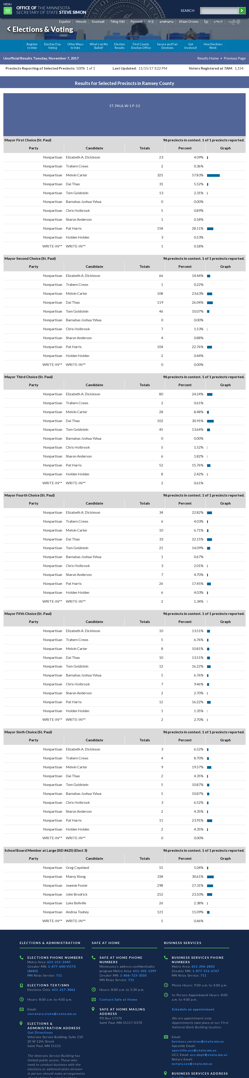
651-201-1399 (144, 971)
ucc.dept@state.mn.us (208, 1055)
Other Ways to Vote (75, 45)
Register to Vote (32, 45)
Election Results (119, 45)
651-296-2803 (203, 966)
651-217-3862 (63, 989)
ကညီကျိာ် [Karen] (234, 21)
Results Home (208, 58)
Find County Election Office (141, 45)
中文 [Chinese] (151, 21)
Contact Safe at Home (118, 999)
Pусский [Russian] (137, 21)
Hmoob (81, 21)
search (187, 10)
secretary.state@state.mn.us (52, 1014)
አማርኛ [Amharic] (218, 21)
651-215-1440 (58, 962)
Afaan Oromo (189, 21)
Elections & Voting (39, 29)
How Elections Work (213, 45)
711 (59, 975)
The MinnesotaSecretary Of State (51, 9)
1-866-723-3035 (133, 975)
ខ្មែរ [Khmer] (206, 21)
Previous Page (235, 58)
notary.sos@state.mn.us (192, 1064)
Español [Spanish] (64, 21)
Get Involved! (190, 45)
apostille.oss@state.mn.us (194, 1050)
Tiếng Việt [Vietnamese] (117, 21)
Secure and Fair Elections (167, 45)
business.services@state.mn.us (198, 1041)
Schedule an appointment (193, 1009)
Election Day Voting (52, 45)
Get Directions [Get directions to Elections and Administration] (40, 1032)
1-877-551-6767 (205, 971)
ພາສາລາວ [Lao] (167, 21)
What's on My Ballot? (99, 45)
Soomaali (98, 21)
